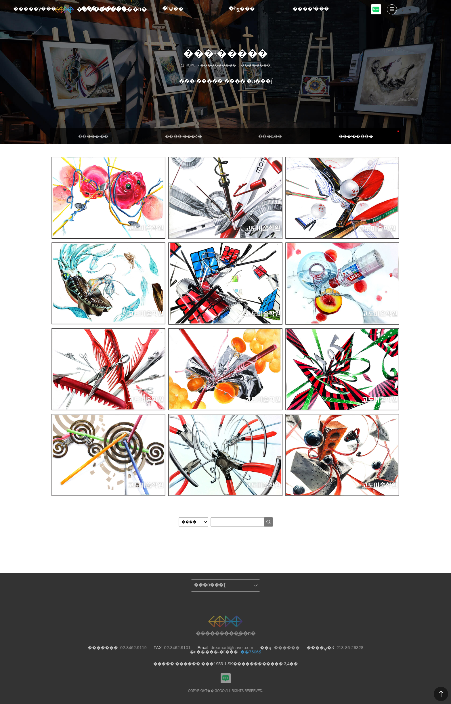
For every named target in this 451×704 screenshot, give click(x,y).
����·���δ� (183, 136)
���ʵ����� (356, 136)
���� (392, 9)
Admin (450, 1)
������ (441, 694)
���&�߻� (270, 136)
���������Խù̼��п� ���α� (376, 14)
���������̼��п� (112, 9)
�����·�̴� (93, 136)
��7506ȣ (250, 651)
